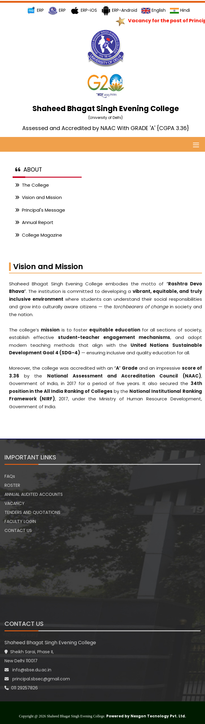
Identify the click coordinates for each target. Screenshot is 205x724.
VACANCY (15, 503)
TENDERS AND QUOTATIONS (32, 512)
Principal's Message (40, 210)
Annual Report (34, 222)
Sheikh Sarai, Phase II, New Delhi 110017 (29, 656)
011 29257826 (21, 688)
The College (32, 185)
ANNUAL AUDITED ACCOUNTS (34, 494)
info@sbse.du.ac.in (28, 670)
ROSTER (12, 485)
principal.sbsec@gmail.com (37, 679)
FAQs (10, 476)
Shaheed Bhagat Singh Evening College (50, 642)
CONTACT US (18, 530)
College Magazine (38, 235)
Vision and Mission (38, 197)
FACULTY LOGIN (20, 521)
